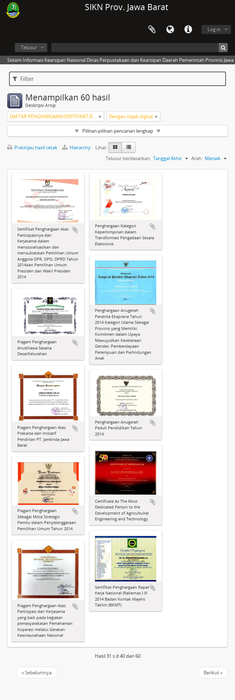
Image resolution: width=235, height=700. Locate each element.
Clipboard (152, 30)
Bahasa (170, 30)
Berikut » (213, 672)
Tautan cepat (188, 30)
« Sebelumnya (37, 672)
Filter (23, 79)
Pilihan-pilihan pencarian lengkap (117, 131)
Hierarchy (77, 147)
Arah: (197, 158)
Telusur (29, 47)
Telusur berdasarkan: (128, 158)
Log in (214, 29)
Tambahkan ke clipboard (75, 229)
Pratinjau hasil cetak (32, 147)
